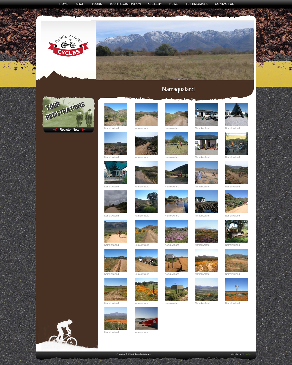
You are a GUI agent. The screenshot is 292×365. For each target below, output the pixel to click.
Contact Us (224, 3)
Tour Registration (125, 3)
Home (63, 3)
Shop (80, 3)
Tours (97, 3)
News (173, 3)
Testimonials (196, 3)
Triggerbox (246, 354)
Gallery (155, 3)
